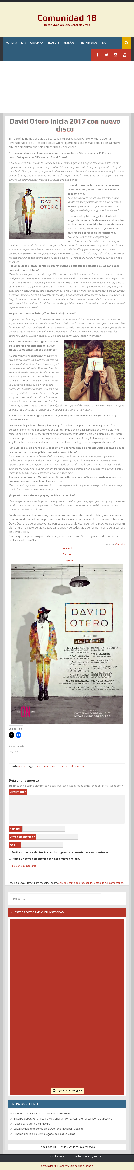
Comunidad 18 (67, 18)
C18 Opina (36, 42)
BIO (104, 42)
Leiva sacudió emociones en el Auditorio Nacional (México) (48, 1128)
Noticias (11, 42)
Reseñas (69, 42)
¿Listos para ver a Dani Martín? (31, 1123)
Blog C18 (53, 42)
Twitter (67, 554)
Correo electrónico (22, 836)
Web (12, 844)
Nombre (16, 828)
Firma (62, 766)
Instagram (67, 560)
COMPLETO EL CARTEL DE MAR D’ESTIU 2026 (41, 1113)
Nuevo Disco (80, 766)
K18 (23, 42)
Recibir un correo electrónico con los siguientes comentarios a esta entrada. (60, 852)
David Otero (42, 766)
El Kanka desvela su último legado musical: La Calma (44, 1134)
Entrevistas (89, 42)
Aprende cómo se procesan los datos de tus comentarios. (91, 882)
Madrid (69, 766)
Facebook (67, 548)
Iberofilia (120, 544)
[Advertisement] (67, 87)
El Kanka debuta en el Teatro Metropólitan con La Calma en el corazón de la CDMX (62, 1118)
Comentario (18, 791)
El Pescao (53, 766)
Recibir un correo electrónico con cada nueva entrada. (46, 858)
